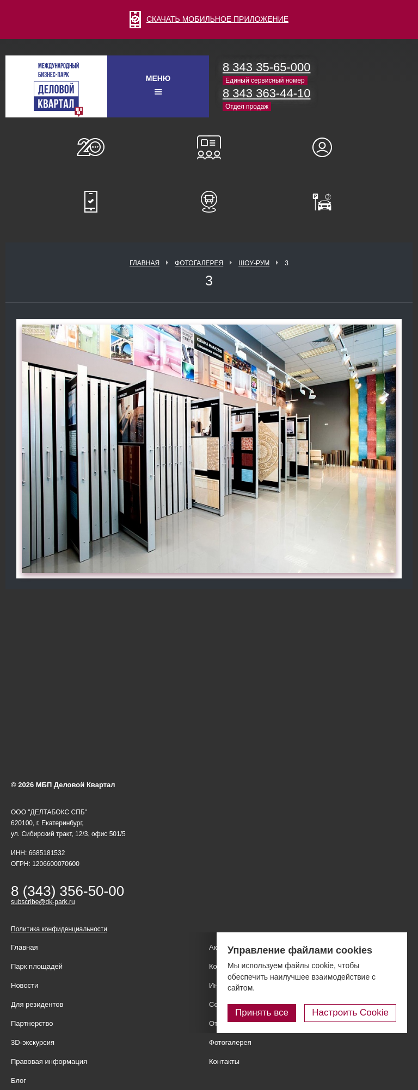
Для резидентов (327, 147)
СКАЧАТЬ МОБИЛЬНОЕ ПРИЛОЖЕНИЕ (209, 19)
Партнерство (32, 1023)
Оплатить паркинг (327, 202)
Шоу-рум (253, 263)
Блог (18, 1080)
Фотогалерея (199, 263)
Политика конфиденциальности (59, 929)
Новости (24, 985)
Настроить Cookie (350, 1012)
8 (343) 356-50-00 (67, 891)
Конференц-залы (209, 147)
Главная (144, 263)
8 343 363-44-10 (266, 93)
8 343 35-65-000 (266, 67)
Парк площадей (37, 966)
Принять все (261, 1012)
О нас (91, 147)
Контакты (224, 1061)
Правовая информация (49, 1061)
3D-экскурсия (32, 1042)
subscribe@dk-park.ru (43, 902)
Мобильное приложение (91, 202)
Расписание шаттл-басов (209, 202)
